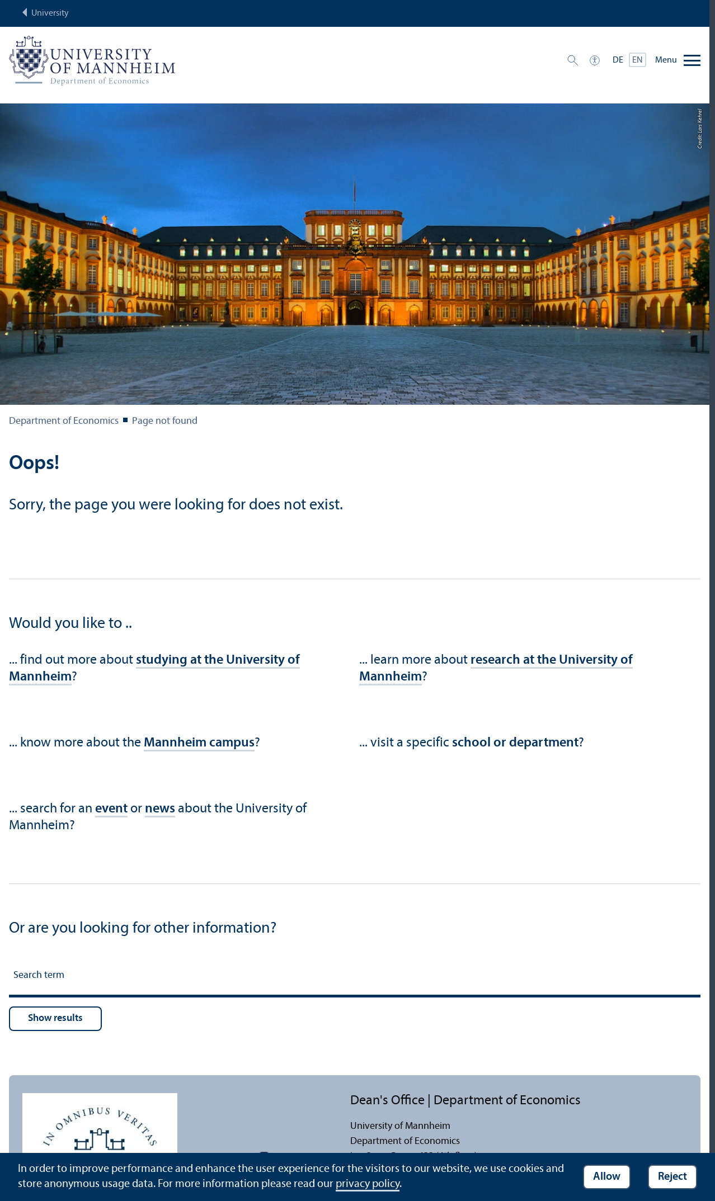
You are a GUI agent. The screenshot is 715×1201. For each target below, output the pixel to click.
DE (618, 60)
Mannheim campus (199, 743)
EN (637, 60)
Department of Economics (64, 421)
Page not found (164, 421)
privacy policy (367, 1184)
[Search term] (354, 977)
